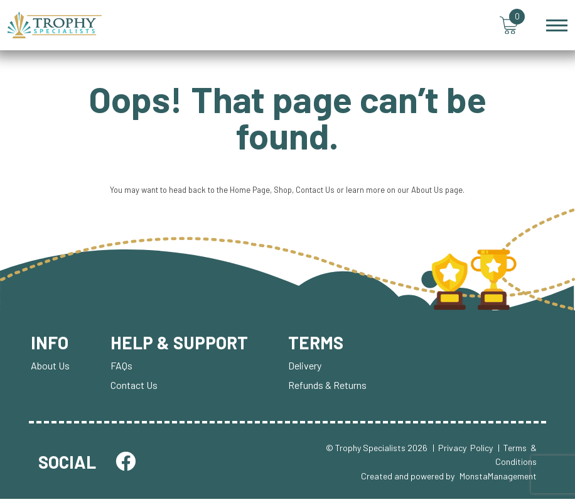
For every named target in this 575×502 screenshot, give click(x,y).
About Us (430, 192)
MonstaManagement (498, 478)
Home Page (248, 192)
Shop (282, 192)
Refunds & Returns (329, 388)
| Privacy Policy (463, 450)
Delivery (306, 368)
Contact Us (315, 192)
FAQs (121, 368)
